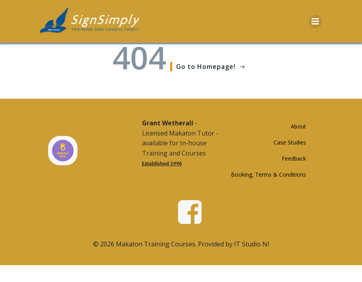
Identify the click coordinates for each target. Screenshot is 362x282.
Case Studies (290, 142)
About (298, 126)
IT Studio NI (251, 244)
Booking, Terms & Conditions (268, 174)
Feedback (294, 158)
